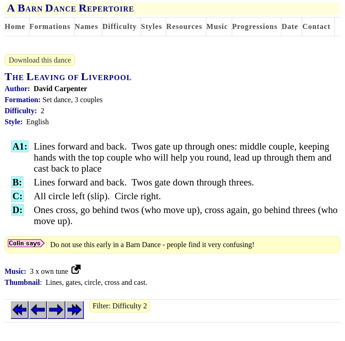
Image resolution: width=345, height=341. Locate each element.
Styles (151, 26)
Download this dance (40, 60)
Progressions (255, 26)
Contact (316, 26)
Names (86, 26)
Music (217, 26)
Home (15, 26)
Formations (49, 26)
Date (289, 26)
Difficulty (119, 26)
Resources (184, 26)
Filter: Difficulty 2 (120, 306)
